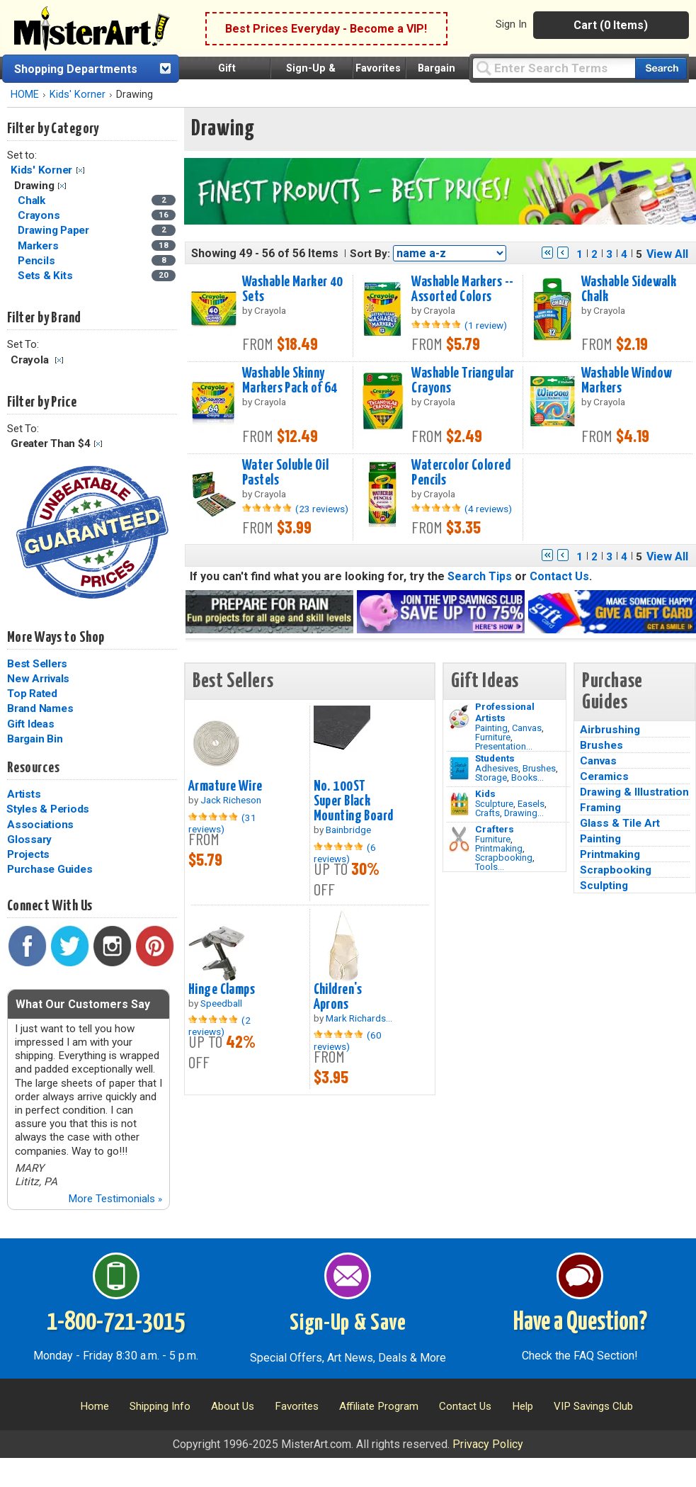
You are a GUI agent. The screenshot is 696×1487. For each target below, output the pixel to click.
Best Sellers (37, 663)
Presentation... (503, 746)
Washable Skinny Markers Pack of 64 (290, 380)
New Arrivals (38, 678)
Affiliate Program (378, 1406)
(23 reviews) (321, 508)
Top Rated (32, 693)
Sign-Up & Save (348, 1323)
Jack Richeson (230, 799)
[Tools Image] (459, 839)
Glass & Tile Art (620, 823)
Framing (600, 807)
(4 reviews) (488, 508)
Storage (491, 777)
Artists (23, 794)
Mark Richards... (359, 1018)
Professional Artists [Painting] (505, 712)
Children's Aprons (338, 997)
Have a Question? (580, 1322)
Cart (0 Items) (611, 25)
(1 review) (485, 325)
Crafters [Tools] (494, 829)
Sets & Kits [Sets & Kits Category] (46, 275)
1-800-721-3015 (116, 1322)
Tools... (489, 866)
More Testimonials (115, 1198)
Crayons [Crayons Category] (40, 215)
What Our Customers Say (83, 1004)
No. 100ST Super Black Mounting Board (354, 801)
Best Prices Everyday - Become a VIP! (326, 28)
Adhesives (496, 768)
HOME (25, 95)
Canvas (527, 728)
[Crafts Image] (459, 804)
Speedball (221, 1003)
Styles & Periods (47, 809)
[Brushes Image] (459, 768)
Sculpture (494, 803)
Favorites (378, 68)
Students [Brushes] (495, 758)
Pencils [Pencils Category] (37, 260)
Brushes (539, 768)
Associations (40, 824)
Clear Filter (80, 170)
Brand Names (40, 708)
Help (522, 1406)
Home (94, 1406)
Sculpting (604, 885)
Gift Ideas (31, 724)
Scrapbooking (503, 857)
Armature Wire (225, 786)
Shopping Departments (75, 69)
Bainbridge (348, 829)
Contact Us (559, 576)
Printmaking (499, 848)
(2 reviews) (219, 1025)
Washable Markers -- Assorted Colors (462, 289)
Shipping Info (160, 1406)
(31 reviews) (222, 823)
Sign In (511, 24)
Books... (527, 777)
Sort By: (370, 253)
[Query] (553, 67)
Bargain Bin (34, 739)
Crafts (487, 813)
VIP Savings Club (593, 1406)
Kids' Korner (77, 95)
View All (667, 254)
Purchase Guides (49, 869)
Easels (531, 803)
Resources (33, 768)
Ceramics (604, 776)
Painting (491, 728)
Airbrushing (610, 729)
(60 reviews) (348, 1040)
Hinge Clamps (221, 990)
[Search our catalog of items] (661, 68)
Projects (28, 854)
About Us (232, 1406)
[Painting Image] (459, 717)
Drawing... (524, 813)
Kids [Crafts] (485, 793)
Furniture (492, 737)
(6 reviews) (345, 853)
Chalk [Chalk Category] (33, 200)
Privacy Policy (487, 1444)
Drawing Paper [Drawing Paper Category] (55, 230)
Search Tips (479, 576)
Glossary (29, 839)
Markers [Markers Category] (39, 245)
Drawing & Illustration (634, 792)
